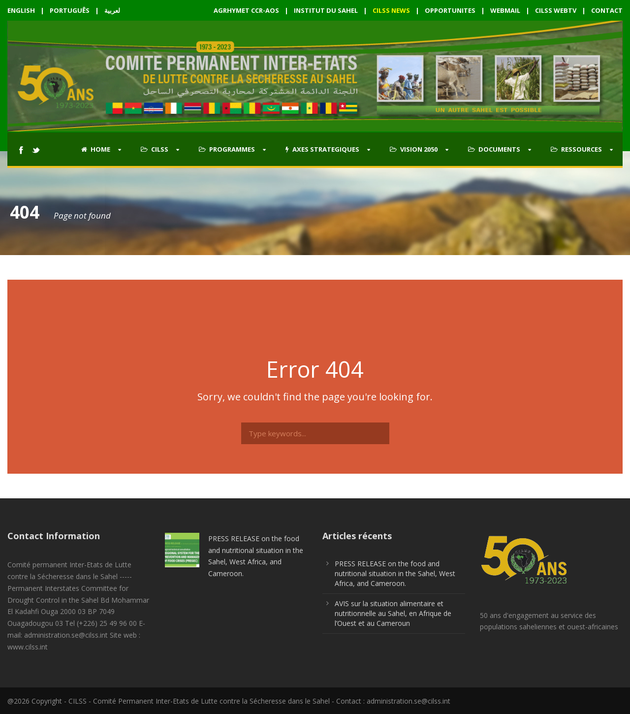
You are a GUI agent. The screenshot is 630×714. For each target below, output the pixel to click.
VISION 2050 (414, 149)
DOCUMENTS (494, 149)
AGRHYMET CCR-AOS (247, 10)
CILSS (154, 149)
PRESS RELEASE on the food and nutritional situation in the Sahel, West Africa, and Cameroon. (395, 573)
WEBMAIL (505, 10)
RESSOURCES (576, 149)
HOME (95, 149)
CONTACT (607, 10)
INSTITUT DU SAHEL (326, 10)
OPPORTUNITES (450, 10)
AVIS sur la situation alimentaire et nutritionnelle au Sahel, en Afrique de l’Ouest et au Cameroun (393, 613)
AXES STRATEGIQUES (322, 149)
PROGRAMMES (227, 149)
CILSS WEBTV (555, 10)
